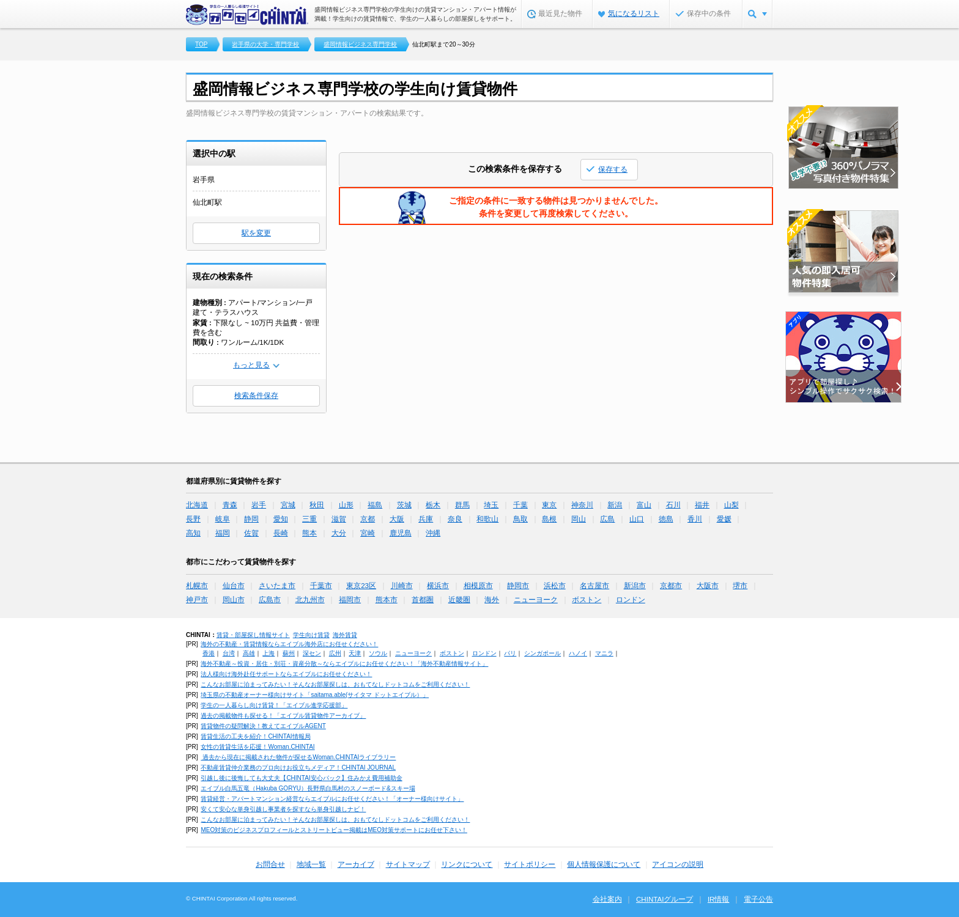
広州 (335, 653)
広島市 (270, 599)
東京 (549, 505)
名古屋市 (594, 585)
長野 (193, 519)
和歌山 (487, 519)
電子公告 (758, 899)
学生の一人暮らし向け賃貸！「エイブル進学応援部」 (274, 705)
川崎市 (402, 585)
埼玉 (491, 505)
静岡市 (518, 585)
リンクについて (466, 864)
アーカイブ (356, 864)
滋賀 (338, 519)
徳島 (666, 519)
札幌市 (197, 585)
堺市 (740, 585)
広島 (607, 519)
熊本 (309, 533)
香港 (208, 653)
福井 (702, 505)
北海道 (197, 505)
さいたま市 (277, 585)
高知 (193, 533)
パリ (510, 653)
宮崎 (367, 533)
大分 (338, 533)
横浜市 (438, 585)
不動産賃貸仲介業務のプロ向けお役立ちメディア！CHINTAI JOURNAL (298, 767)
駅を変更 (256, 233)
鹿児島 (401, 533)
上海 (268, 653)
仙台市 (234, 585)
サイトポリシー (529, 864)
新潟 (614, 505)
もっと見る (251, 365)
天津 (355, 653)
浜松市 (555, 585)
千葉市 (321, 585)
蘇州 (289, 653)
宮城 (288, 505)
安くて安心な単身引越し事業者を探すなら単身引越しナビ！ (283, 809)
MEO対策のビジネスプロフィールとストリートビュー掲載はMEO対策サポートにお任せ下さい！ (334, 830)
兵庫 (425, 519)
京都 (367, 519)
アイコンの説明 (677, 864)
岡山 (578, 519)
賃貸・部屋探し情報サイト (253, 635)
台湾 (229, 653)
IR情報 (719, 899)
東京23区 (361, 585)
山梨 (731, 505)
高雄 (249, 653)
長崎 (280, 533)
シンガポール (542, 653)
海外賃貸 (345, 635)
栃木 (433, 505)
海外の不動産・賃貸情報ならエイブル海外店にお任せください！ (289, 644)
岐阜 (222, 519)
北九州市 (310, 599)
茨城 (404, 505)
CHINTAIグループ (664, 899)
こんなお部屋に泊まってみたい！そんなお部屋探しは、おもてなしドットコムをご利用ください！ (335, 684)
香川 (694, 519)
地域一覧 (311, 864)
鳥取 (520, 519)
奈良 (455, 519)
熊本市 (387, 599)
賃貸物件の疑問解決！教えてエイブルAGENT (263, 726)
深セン (312, 653)
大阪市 (708, 585)
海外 (491, 599)
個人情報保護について (603, 864)
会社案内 (607, 899)
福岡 (222, 533)
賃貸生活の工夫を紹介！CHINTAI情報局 (255, 736)
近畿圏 (459, 599)
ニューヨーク (536, 599)
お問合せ (270, 864)
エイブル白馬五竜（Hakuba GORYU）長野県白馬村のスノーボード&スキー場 (308, 788)
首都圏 (423, 599)
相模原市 (478, 585)
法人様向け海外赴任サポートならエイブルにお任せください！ (286, 674)
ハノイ (578, 653)
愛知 (280, 519)
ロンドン (630, 599)
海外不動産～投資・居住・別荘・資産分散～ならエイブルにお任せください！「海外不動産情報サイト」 (344, 663)
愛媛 (724, 519)
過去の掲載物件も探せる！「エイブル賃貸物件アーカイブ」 (283, 715)
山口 (636, 519)
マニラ (604, 653)
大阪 (397, 519)
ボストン (586, 599)
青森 (230, 505)
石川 (673, 505)
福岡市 (350, 599)
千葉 (520, 505)
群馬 (462, 505)
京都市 (671, 585)
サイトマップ (408, 864)
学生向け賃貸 (311, 635)
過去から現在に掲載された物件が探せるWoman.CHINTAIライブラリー (298, 757)
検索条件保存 (256, 395)
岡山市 (234, 599)
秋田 (316, 505)
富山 (644, 505)
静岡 (251, 519)
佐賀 (251, 533)
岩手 (258, 505)
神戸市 (197, 599)
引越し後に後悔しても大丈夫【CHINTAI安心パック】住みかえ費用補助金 (301, 778)
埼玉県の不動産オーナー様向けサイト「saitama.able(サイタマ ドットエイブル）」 (315, 694)
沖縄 (433, 533)
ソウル (378, 653)
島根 (549, 519)
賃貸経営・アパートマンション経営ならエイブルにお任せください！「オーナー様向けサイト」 (332, 798)
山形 (346, 505)
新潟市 (635, 585)
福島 (375, 505)
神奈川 (582, 505)
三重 (309, 519)
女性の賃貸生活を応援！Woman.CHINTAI (257, 746)
